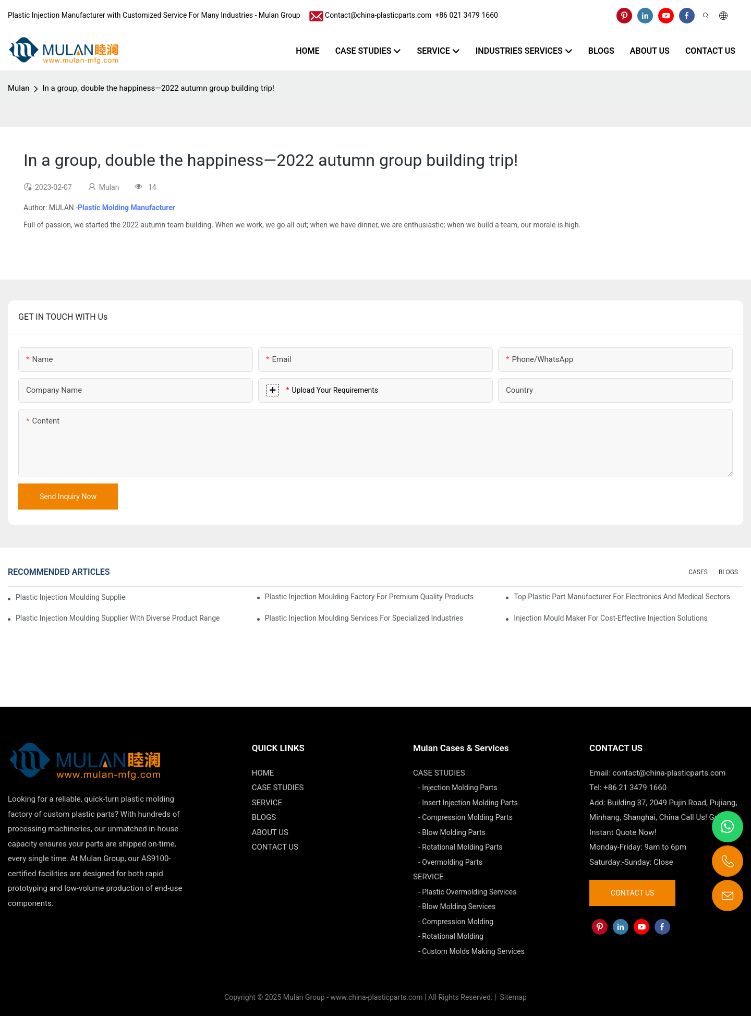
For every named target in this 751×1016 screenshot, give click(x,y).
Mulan (18, 88)
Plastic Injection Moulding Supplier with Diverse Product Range (118, 618)
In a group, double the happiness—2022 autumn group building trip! (158, 88)
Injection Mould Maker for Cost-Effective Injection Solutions (610, 618)
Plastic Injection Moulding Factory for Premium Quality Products (369, 596)
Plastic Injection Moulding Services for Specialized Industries (364, 618)
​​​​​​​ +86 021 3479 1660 (464, 15)
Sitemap (512, 997)
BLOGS (728, 572)
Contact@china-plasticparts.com (378, 15)
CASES (698, 572)
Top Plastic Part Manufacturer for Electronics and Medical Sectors (622, 596)
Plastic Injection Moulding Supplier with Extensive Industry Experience (71, 597)
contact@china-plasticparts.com (669, 773)
